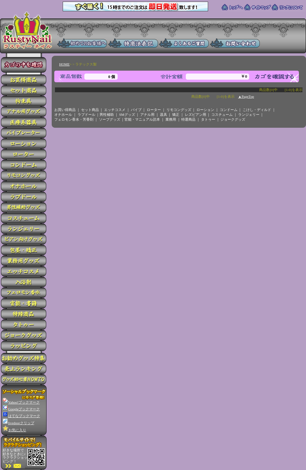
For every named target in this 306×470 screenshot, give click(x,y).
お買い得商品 (65, 110)
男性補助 (107, 114)
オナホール (63, 114)
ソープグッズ (109, 119)
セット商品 (90, 110)
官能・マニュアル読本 (142, 119)
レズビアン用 (195, 114)
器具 (163, 114)
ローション (205, 110)
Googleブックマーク (21, 409)
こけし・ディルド (257, 110)
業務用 (170, 119)
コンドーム (228, 110)
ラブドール (86, 114)
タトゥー (208, 119)
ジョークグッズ (232, 119)
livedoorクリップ (18, 423)
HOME (64, 64)
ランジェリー (248, 114)
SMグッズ (127, 114)
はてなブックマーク (21, 416)
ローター (154, 110)
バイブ (136, 110)
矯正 (175, 114)
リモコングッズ (178, 110)
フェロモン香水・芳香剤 (73, 119)
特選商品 (188, 119)
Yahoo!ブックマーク (21, 402)
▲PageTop (246, 96)
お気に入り (14, 430)
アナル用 (147, 114)
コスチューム (222, 114)
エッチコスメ (114, 110)
